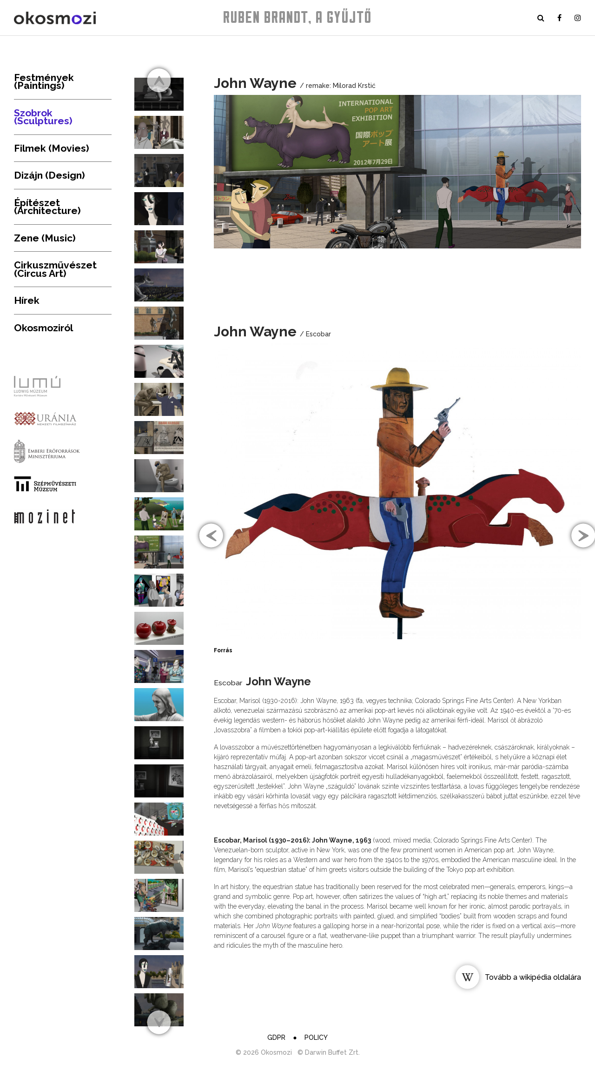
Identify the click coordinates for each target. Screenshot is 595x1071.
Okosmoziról (43, 328)
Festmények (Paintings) (44, 82)
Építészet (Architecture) (47, 207)
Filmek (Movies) (51, 148)
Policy (316, 1037)
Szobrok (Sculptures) (43, 117)
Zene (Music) (45, 238)
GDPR (276, 1037)
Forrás (223, 650)
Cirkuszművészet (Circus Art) (55, 269)
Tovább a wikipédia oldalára (533, 977)
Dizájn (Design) (49, 175)
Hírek (27, 300)
